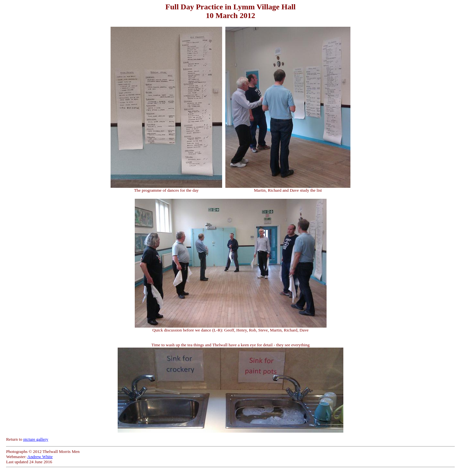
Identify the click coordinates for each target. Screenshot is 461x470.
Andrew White (40, 456)
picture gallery (35, 439)
